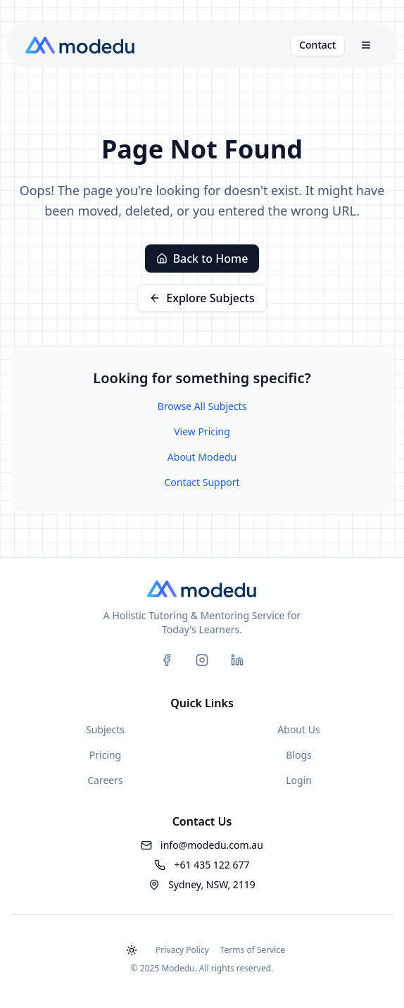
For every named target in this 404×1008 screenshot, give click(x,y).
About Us (298, 729)
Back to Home (202, 258)
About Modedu (202, 456)
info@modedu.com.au (211, 845)
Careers (104, 780)
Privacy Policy (182, 950)
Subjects (105, 729)
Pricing (105, 754)
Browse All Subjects (202, 406)
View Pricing (202, 431)
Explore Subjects (201, 298)
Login (299, 780)
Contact (317, 44)
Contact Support (201, 482)
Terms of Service (252, 950)
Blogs (299, 754)
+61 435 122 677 (211, 864)
